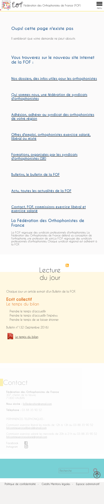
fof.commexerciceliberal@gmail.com (26, 427)
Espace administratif (87, 483)
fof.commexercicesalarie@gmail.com (26, 436)
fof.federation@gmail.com (37, 403)
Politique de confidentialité (20, 483)
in (18, 446)
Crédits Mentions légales (56, 483)
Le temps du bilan (26, 337)
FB (19, 443)
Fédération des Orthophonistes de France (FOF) (52, 5)
